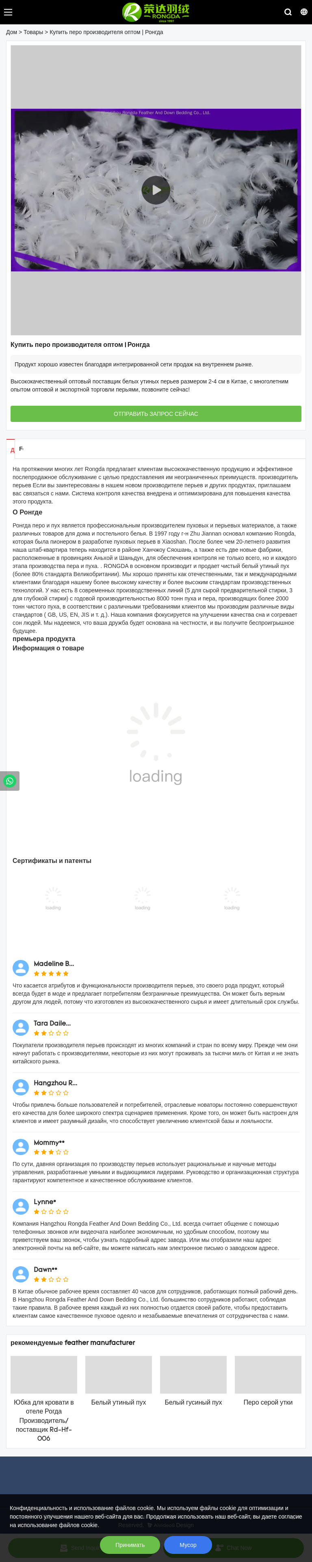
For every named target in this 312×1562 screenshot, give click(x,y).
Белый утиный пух (118, 1403)
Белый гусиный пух (193, 1403)
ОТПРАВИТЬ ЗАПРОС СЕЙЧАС (156, 414)
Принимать (130, 1545)
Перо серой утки (267, 1403)
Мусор (188, 1545)
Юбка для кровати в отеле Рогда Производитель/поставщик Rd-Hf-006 (44, 1421)
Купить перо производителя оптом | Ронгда (106, 32)
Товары (33, 32)
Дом (11, 32)
